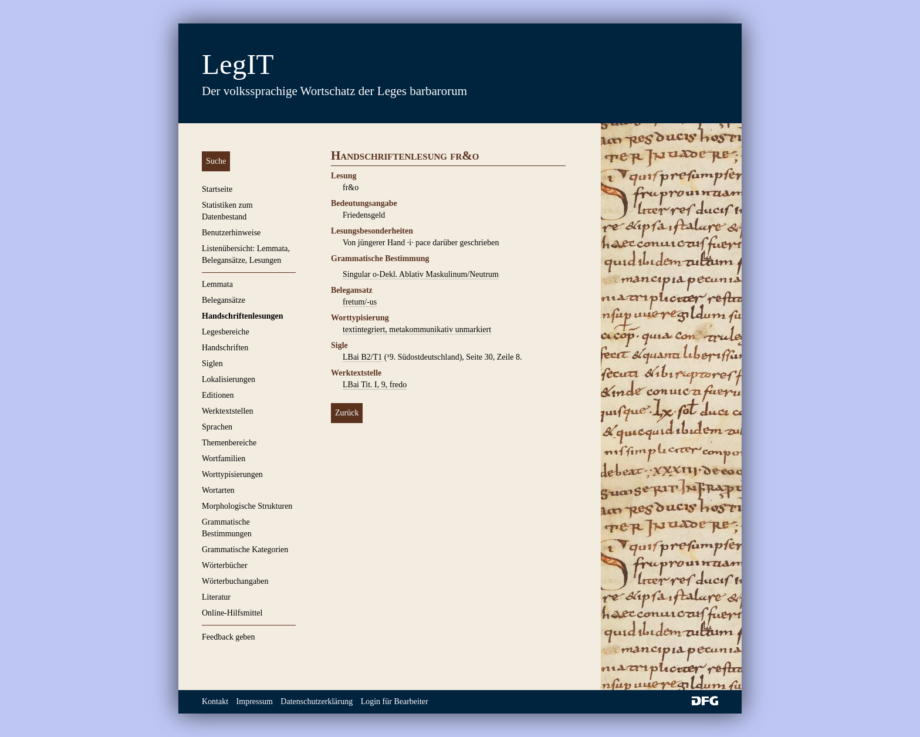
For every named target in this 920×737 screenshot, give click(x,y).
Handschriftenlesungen (242, 316)
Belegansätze (223, 300)
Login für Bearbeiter (394, 701)
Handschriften (225, 347)
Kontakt (215, 701)
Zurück (346, 412)
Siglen (212, 363)
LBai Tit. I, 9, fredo (375, 384)
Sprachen (217, 426)
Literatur (216, 597)
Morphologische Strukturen (247, 506)
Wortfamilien (223, 458)
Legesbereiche (225, 331)
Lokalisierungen (228, 379)
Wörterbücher (225, 565)
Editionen (218, 395)
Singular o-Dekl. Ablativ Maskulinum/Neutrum (421, 274)
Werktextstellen (227, 411)
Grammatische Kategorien (245, 549)
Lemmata (217, 284)
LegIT (237, 64)
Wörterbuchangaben (235, 581)
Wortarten (218, 490)
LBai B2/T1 (362, 357)
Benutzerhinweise (231, 232)
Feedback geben (228, 637)
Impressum (254, 701)
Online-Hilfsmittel (232, 612)
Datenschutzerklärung (316, 701)
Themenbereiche (229, 442)
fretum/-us (360, 301)
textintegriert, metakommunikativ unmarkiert (417, 329)
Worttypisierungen (232, 474)
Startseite (217, 189)
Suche (216, 161)
